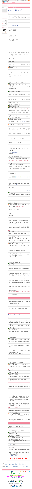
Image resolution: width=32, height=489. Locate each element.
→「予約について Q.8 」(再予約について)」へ (19, 184)
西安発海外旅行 (16, 466)
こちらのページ (11, 441)
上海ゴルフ (6, 464)
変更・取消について (18, 314)
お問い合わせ (26, 0)
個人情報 (23, 0)
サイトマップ (20, 0)
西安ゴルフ (16, 464)
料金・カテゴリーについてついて (11, 314)
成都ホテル (20, 463)
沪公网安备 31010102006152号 (16, 484)
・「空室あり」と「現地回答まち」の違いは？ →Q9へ (13, 152)
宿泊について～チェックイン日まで (18, 9)
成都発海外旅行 (20, 466)
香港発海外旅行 (26, 466)
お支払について (10, 10)
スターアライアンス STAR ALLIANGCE (13, 455)
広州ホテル (23, 463)
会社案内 (22, 0)
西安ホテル (16, 463)
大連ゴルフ (13, 464)
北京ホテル (10, 463)
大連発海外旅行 (13, 466)
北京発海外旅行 (10, 466)
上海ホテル (6, 463)
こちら (14, 372)
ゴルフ (26, 464)
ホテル (26, 463)
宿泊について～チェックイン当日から (19, 10)
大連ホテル (13, 463)
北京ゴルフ (10, 464)
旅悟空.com (15, 483)
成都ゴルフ (20, 464)
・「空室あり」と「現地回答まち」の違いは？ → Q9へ (13, 25)
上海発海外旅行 (7, 466)
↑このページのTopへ (28, 190)
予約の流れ (16, 0)
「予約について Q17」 (24, 121)
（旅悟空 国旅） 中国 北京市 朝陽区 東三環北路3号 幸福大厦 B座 (16, 477)
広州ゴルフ (23, 464)
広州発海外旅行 (23, 466)
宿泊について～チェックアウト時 (11, 11)
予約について (10, 9)
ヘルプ (17, 0)
